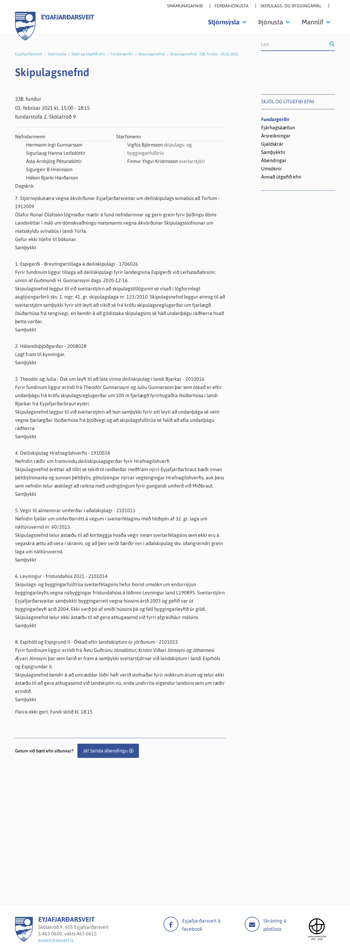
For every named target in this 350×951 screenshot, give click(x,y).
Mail (252, 924)
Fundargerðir (122, 54)
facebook (171, 924)
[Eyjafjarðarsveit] (24, 940)
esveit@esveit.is (55, 940)
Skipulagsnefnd (151, 54)
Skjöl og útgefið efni (88, 54)
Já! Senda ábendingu (105, 751)
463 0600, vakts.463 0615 (69, 933)
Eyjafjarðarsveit (28, 54)
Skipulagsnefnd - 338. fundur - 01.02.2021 (204, 54)
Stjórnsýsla (57, 54)
